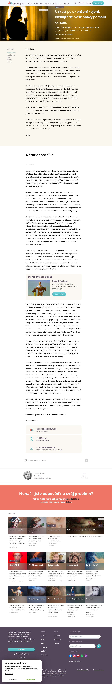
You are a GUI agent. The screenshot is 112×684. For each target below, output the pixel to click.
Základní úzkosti (60, 281)
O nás (65, 3)
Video (41, 3)
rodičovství (11, 55)
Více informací (9, 674)
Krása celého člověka (56, 599)
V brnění (89, 599)
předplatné (73, 499)
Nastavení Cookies (98, 670)
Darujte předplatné (21, 654)
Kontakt (56, 643)
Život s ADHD (14, 565)
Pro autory (57, 639)
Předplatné (98, 3)
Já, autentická (72, 565)
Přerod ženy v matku (37, 599)
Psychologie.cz (16, 3)
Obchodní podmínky (83, 670)
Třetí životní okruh (36, 565)
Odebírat (99, 646)
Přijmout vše (30, 680)
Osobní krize (11, 53)
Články (30, 3)
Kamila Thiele (39, 473)
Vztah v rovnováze (17, 530)
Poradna (47, 3)
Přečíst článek (59, 294)
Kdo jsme (57, 636)
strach (9, 59)
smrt (9, 57)
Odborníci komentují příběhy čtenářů (81, 530)
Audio (36, 3)
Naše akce (44, 655)
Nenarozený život (55, 530)
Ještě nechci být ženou (92, 566)
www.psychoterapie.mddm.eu (43, 478)
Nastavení (12, 680)
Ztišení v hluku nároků (53, 566)
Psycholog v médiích (75, 599)
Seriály (54, 3)
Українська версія (75, 661)
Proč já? (13, 599)
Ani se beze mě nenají (34, 531)
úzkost (9, 62)
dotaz (68, 502)
